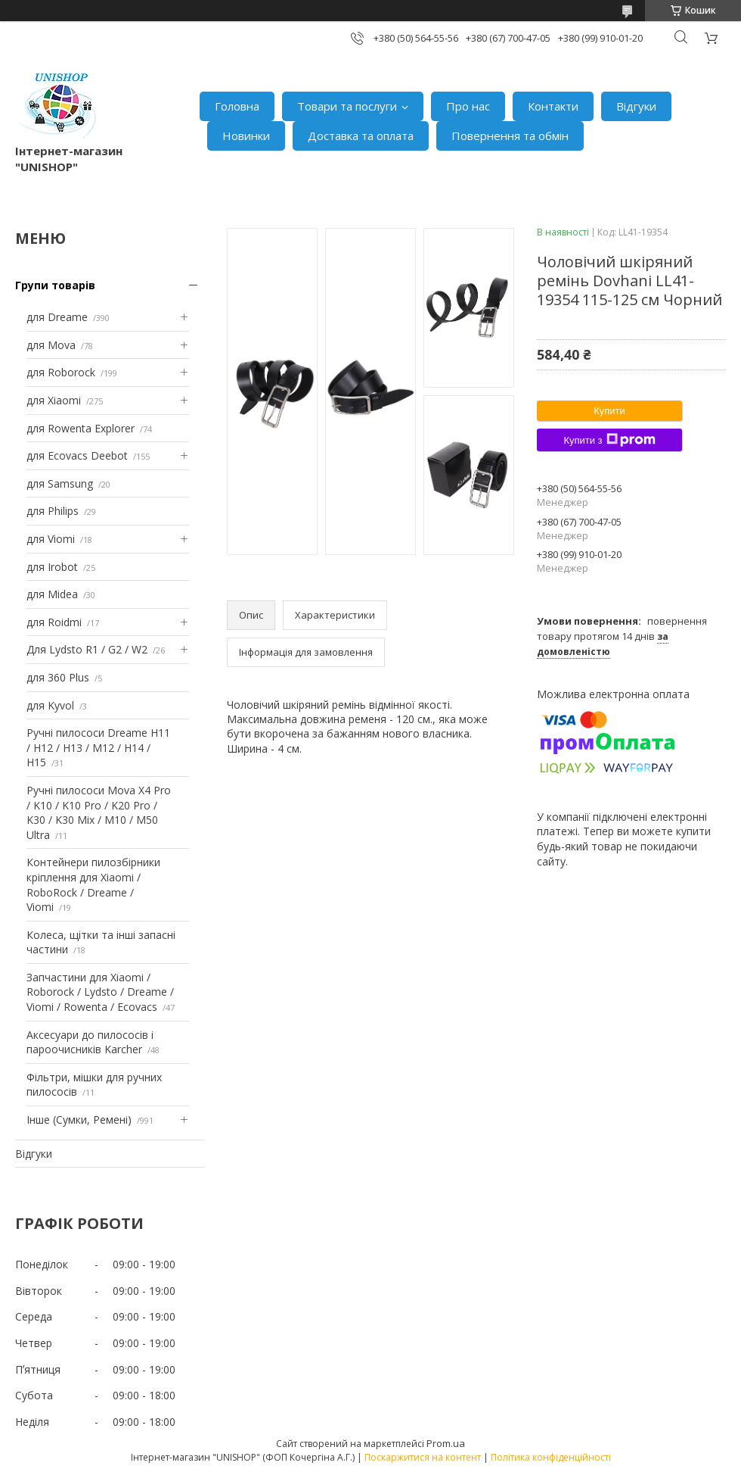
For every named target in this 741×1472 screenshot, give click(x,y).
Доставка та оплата (361, 135)
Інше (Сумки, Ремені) (79, 1119)
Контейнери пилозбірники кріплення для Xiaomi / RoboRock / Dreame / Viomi (93, 884)
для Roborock (60, 372)
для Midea (52, 594)
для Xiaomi (53, 400)
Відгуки (636, 106)
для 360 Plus (57, 677)
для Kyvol (50, 705)
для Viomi (50, 539)
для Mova (51, 345)
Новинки (246, 135)
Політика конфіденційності (551, 1457)
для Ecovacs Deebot (77, 455)
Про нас (468, 106)
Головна (237, 106)
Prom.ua (445, 1443)
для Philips (52, 511)
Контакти (553, 106)
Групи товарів (55, 285)
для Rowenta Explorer (80, 428)
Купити (609, 410)
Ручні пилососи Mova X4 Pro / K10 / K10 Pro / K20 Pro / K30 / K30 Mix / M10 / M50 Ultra (98, 812)
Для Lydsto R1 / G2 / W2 (86, 649)
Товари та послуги (347, 106)
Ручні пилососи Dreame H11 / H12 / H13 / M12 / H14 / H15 (98, 747)
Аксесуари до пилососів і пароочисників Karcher (89, 1042)
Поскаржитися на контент (422, 1457)
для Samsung (59, 483)
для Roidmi (54, 622)
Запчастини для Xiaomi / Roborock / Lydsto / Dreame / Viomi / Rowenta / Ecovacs (100, 992)
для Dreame (57, 317)
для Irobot (52, 567)
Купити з (609, 440)
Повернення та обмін (510, 135)
